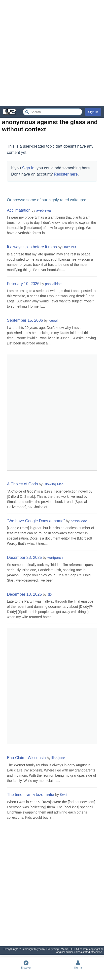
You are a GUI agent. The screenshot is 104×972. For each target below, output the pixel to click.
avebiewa (43, 210)
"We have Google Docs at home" (36, 521)
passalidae (53, 284)
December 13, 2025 (24, 594)
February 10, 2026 (23, 284)
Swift (63, 795)
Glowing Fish (53, 484)
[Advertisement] (52, 53)
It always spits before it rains (32, 247)
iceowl (53, 320)
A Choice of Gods (22, 484)
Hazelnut (69, 247)
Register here (66, 174)
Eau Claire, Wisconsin (26, 758)
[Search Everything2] (52, 111)
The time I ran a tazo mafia (30, 794)
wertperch (55, 558)
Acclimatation (19, 210)
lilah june (58, 758)
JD (49, 594)
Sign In (93, 112)
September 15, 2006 (25, 320)
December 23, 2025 (24, 557)
